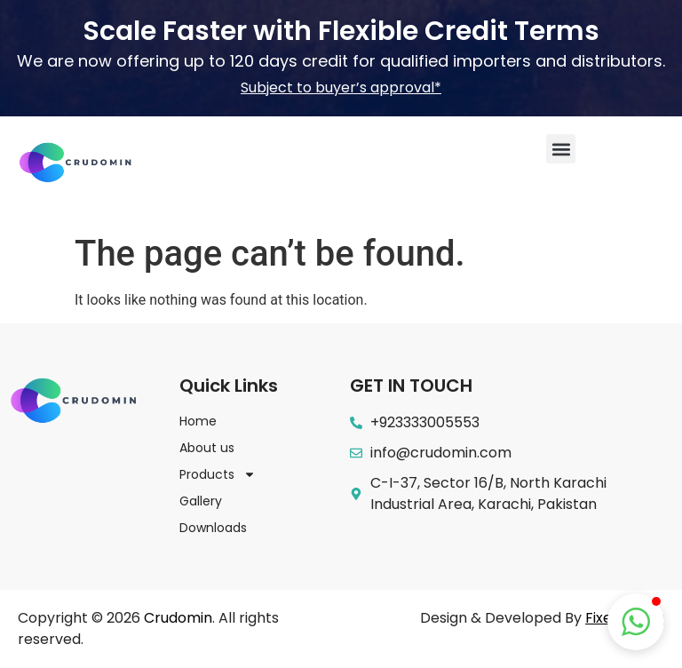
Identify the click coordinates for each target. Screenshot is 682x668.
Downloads (213, 528)
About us (206, 448)
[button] (560, 148)
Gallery (200, 501)
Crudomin (178, 618)
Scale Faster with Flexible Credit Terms (341, 31)
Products (217, 474)
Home (198, 421)
